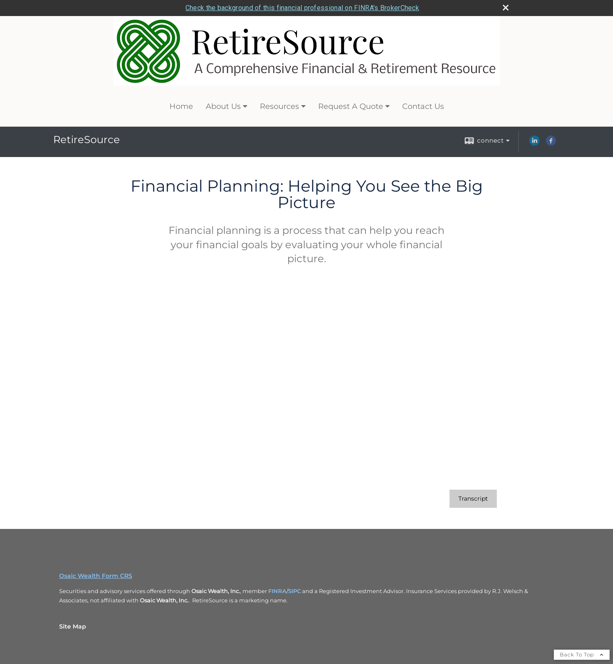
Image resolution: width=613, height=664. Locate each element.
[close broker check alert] (505, 7)
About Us (223, 106)
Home (181, 106)
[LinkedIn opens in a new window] (534, 143)
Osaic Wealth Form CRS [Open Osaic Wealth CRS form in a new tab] (95, 576)
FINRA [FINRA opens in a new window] (277, 591)
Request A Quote (350, 106)
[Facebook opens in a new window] (551, 143)
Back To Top (582, 654)
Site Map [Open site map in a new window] (72, 626)
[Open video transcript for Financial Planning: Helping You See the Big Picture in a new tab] (473, 499)
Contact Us (423, 106)
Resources (279, 106)
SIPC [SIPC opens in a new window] (294, 591)
